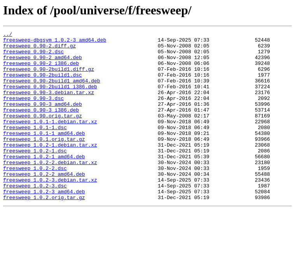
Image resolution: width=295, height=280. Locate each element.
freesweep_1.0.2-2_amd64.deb (44, 203)
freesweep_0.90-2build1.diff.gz (48, 77)
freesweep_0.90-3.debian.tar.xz (48, 105)
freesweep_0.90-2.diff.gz (39, 49)
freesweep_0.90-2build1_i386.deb (50, 98)
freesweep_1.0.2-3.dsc (35, 217)
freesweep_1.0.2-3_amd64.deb (44, 224)
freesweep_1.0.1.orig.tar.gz (44, 161)
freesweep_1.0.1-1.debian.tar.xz (50, 140)
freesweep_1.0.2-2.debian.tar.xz (50, 189)
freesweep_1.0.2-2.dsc (35, 196)
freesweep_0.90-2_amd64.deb (42, 63)
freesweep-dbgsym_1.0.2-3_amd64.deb (54, 42)
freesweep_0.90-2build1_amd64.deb (51, 91)
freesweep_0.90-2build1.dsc (42, 84)
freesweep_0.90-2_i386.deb (41, 70)
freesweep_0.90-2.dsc (33, 56)
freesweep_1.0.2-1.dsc (35, 175)
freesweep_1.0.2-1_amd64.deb (44, 182)
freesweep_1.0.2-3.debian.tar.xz (50, 210)
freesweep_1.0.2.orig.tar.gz (44, 231)
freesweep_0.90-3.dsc (33, 112)
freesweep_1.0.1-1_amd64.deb (44, 154)
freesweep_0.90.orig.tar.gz (42, 133)
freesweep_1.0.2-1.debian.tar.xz (50, 168)
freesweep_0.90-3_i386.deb (41, 126)
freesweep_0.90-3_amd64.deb (42, 119)
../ (7, 35)
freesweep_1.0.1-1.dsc (35, 147)
